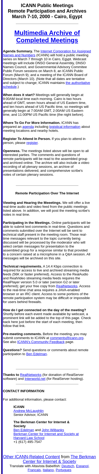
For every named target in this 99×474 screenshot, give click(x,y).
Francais (34, 470)
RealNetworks (67, 286)
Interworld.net (35, 379)
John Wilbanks (53, 430)
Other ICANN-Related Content (31, 457)
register (32, 143)
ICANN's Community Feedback (40, 342)
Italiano (48, 470)
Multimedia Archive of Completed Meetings (47, 36)
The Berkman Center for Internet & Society (59, 459)
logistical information (65, 127)
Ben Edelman (36, 354)
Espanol (82, 466)
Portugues (63, 470)
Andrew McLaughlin (28, 411)
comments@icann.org (66, 338)
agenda (28, 127)
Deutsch (68, 466)
